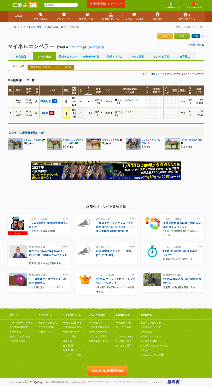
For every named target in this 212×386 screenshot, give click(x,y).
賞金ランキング (46, 331)
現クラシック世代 (48, 322)
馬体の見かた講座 (98, 331)
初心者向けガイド (124, 341)
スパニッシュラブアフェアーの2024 (73, 141)
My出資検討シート (72, 322)
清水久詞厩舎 (96, 47)
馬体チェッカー (71, 331)
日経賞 (47, 113)
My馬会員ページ (123, 322)
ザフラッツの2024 (110, 140)
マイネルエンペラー (32, 27)
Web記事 (138, 56)
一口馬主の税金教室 (99, 327)
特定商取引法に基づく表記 (154, 345)
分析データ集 (91, 56)
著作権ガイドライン (150, 336)
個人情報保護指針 (149, 341)
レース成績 (44, 56)
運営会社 (146, 350)
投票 (196, 36)
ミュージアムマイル (128, 100)
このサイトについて (150, 327)
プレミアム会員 (123, 327)
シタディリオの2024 (33, 140)
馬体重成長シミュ (72, 350)
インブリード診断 (72, 355)
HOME (13, 27)
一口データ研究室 (98, 336)
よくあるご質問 (123, 345)
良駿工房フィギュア (152, 355)
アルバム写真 (161, 56)
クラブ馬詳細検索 (19, 327)
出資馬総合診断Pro (72, 327)
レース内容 (18, 66)
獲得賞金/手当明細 (40, 67)
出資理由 (184, 56)
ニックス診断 (70, 336)
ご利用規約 (146, 331)
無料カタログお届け (195, 5)
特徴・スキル (115, 56)
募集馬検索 (15, 331)
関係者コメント (68, 56)
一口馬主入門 (95, 322)
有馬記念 (48, 101)
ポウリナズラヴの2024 (191, 140)
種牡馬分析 (68, 345)
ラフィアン (75, 47)
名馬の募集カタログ (99, 341)
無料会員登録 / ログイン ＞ (106, 3)
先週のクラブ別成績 (20, 336)
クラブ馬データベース (21, 322)
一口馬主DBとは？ (172, 5)
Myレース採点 (64, 67)
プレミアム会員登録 (163, 74)
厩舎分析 (67, 341)
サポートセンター (124, 336)
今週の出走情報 (17, 341)
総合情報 (21, 56)
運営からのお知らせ (150, 322)
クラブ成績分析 (46, 327)
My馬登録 (195, 44)
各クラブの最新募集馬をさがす (27, 132)
